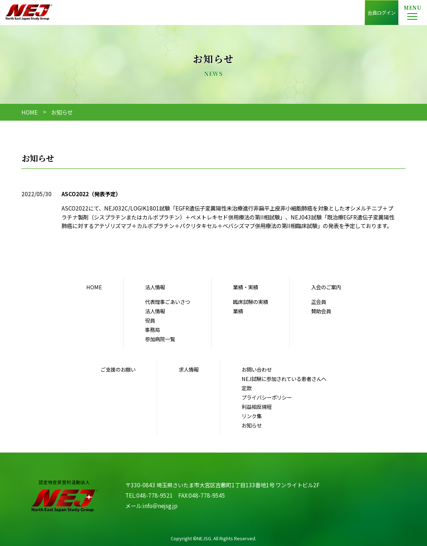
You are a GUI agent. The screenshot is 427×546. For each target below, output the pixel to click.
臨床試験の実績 (250, 301)
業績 (238, 311)
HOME (29, 112)
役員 (150, 320)
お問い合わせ (257, 369)
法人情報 (155, 311)
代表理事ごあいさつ (167, 301)
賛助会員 (321, 311)
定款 (247, 388)
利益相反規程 (257, 406)
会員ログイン (382, 12)
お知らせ (252, 425)
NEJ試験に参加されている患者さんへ (284, 378)
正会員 (318, 301)
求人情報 (189, 369)
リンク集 (252, 416)
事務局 (152, 329)
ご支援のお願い (118, 369)
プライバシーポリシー (267, 397)
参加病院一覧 (160, 339)
